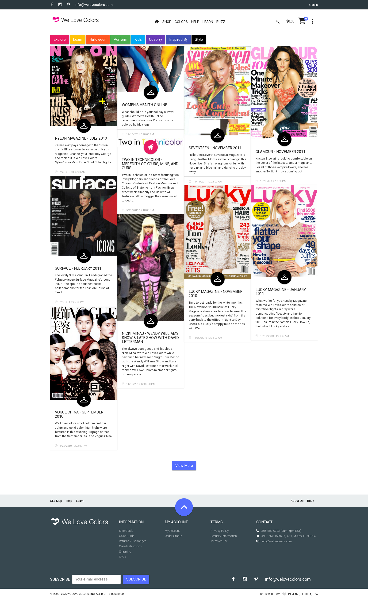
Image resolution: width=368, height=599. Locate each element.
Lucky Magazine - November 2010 (215, 293)
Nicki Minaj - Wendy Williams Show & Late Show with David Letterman (150, 337)
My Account (172, 530)
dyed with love (270, 594)
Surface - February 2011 (78, 268)
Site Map (56, 500)
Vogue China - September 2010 (79, 414)
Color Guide (126, 536)
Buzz (310, 500)
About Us (297, 500)
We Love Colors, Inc (81, 593)
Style (199, 39)
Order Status (173, 536)
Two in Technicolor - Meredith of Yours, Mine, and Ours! (150, 163)
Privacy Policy (220, 530)
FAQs (122, 556)
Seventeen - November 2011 (215, 148)
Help (69, 500)
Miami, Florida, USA (304, 594)
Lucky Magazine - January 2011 (281, 291)
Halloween (97, 39)
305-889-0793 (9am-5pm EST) (281, 530)
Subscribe (60, 579)
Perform (120, 39)
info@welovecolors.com (94, 5)
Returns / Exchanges (132, 541)
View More (184, 465)
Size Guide (126, 530)
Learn (77, 39)
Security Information (224, 536)
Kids (138, 39)
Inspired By (178, 39)
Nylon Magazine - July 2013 (81, 138)
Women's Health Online (144, 105)
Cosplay (155, 39)
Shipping (125, 551)
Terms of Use (219, 541)
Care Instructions (130, 546)
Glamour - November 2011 (280, 151)
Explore (60, 39)
